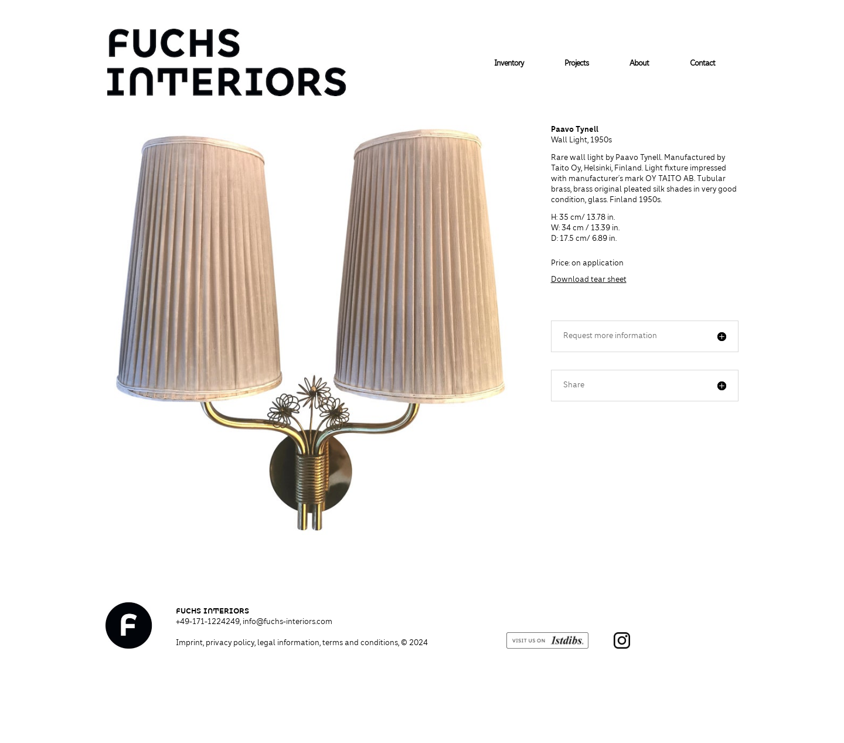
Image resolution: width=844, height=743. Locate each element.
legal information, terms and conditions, (342, 643)
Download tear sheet (589, 280)
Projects (576, 63)
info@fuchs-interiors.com (287, 622)
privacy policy (230, 643)
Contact (702, 63)
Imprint (189, 643)
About (639, 63)
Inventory (508, 63)
